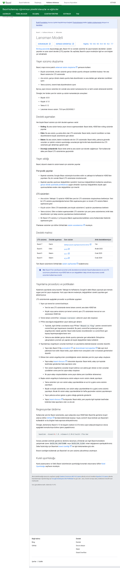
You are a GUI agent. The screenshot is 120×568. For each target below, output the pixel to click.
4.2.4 (65, 258)
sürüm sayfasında (69, 264)
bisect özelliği (63, 446)
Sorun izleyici (80, 545)
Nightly (86, 44)
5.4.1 (65, 254)
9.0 (91, 44)
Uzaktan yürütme (51, 14)
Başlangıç (38, 2)
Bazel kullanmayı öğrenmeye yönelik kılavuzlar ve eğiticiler (30, 9)
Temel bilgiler (21, 14)
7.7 (112, 44)
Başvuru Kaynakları (70, 2)
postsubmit (66, 348)
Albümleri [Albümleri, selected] (7, 14)
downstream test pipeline (85, 348)
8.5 (98, 44)
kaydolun (39, 25)
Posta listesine (78, 22)
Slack (78, 549)
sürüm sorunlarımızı (75, 225)
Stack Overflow (81, 552)
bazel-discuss (59, 361)
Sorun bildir (44, 44)
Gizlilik (40, 561)
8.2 (108, 44)
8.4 (101, 44)
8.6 (94, 44)
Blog (33, 542)
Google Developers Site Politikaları (62, 478)
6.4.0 (65, 249)
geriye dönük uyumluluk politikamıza (54, 185)
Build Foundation (42, 22)
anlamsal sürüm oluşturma (65, 67)
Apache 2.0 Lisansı (102, 476)
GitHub (113, 2)
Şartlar (34, 561)
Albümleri (59, 32)
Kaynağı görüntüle (65, 44)
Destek (78, 542)
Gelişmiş (35, 14)
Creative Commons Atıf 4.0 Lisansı (70, 476)
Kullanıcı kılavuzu (47, 32)
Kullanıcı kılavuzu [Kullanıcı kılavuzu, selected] (53, 2)
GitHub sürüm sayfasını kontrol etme (76, 245)
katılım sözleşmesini (95, 22)
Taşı (77, 14)
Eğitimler (67, 14)
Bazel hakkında (24, 2)
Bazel (38, 32)
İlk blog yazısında (42, 49)
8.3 (105, 44)
